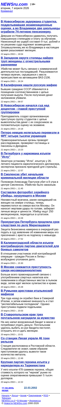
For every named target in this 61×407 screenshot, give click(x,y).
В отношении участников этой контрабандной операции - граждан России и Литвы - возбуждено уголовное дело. (28, 256)
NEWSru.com (14, 4)
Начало (6, 395)
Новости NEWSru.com (15, 403)
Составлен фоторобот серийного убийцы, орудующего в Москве (25, 194)
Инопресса (35, 400)
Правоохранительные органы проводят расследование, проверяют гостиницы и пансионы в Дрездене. (25, 143)
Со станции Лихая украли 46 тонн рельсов (25, 340)
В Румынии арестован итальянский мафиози (27, 292)
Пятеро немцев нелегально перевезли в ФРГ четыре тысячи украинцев (30, 134)
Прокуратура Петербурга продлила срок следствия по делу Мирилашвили (30, 223)
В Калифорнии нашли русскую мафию (29, 85)
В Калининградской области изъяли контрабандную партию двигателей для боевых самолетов (30, 246)
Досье (15, 395)
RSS (45, 395)
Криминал (7, 11)
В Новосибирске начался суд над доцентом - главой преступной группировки (25, 109)
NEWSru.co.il (8, 400)
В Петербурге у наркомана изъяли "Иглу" (26, 155)
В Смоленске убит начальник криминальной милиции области (25, 176)
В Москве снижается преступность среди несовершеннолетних (26, 268)
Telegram (6, 398)
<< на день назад (8, 389)
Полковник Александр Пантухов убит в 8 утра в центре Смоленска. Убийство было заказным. (29, 183)
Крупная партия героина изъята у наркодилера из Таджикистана (25, 363)
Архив (23, 395)
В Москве (22, 400)
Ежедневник (35, 395)
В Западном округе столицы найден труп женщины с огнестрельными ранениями (27, 61)
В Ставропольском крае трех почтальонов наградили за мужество (28, 316)
